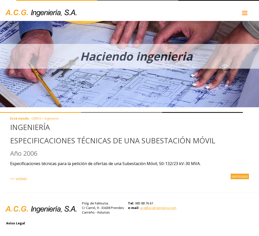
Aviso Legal (15, 223)
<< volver (18, 178)
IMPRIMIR (239, 176)
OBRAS (36, 118)
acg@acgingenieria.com (158, 207)
